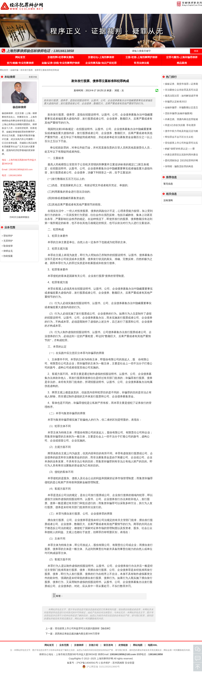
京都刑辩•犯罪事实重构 (60, 57)
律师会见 (7, 251)
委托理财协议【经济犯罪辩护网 (180, 160)
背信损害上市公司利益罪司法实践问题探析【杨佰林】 (83, 628)
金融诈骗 (14, 70)
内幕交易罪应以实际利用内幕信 (180, 154)
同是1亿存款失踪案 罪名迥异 (179, 125)
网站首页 (20, 57)
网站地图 (137, 645)
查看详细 (33, 77)
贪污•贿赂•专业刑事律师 (20, 62)
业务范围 (64, 645)
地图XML (153, 645)
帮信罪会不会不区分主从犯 (178, 137)
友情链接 (123, 645)
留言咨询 (108, 645)
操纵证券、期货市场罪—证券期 (180, 84)
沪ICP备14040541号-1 (88, 662)
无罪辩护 (7, 240)
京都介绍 (93, 645)
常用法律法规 (141, 62)
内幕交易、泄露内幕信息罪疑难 (180, 119)
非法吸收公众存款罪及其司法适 (180, 89)
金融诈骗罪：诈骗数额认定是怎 (180, 107)
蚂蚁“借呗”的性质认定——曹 (179, 148)
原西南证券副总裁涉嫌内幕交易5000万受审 (77, 633)
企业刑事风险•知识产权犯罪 (100, 62)
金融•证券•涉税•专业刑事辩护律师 (61, 62)
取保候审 (7, 245)
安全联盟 (129, 662)
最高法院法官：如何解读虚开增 (180, 95)
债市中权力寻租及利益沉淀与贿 (180, 131)
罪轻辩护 (7, 235)
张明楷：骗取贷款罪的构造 (178, 166)
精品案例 (182, 62)
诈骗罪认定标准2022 (175, 101)
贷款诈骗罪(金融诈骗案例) (177, 113)
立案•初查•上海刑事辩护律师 (141, 57)
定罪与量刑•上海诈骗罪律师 (181, 57)
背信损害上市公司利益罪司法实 (180, 142)
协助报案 (7, 256)
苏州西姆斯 (118, 662)
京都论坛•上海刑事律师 (101, 57)
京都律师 (78, 645)
